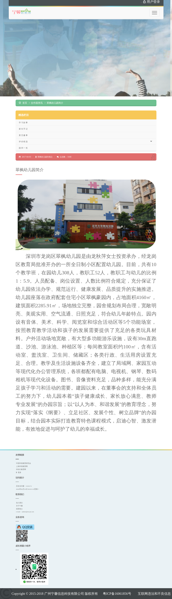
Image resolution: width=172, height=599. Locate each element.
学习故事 (23, 122)
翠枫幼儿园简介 (55, 103)
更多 (19, 472)
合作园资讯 (37, 103)
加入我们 (19, 503)
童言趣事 (23, 135)
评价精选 (85, 141)
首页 (24, 103)
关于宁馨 (19, 506)
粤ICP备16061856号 (117, 593)
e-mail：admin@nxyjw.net (25, 511)
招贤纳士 (19, 509)
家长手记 (23, 129)
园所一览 (23, 148)
